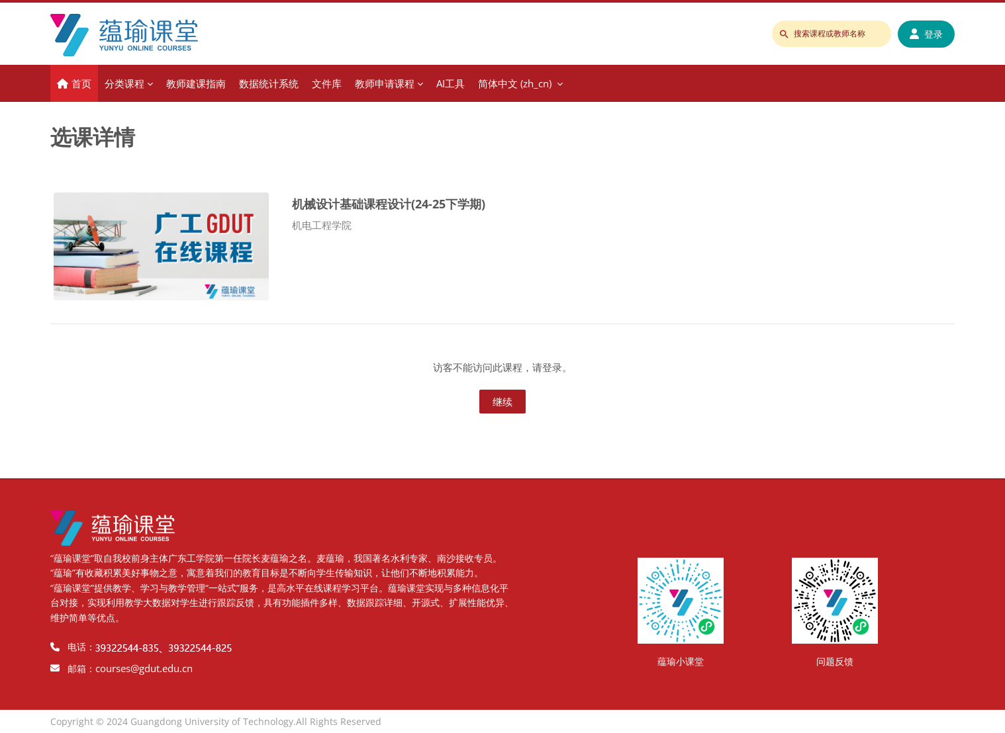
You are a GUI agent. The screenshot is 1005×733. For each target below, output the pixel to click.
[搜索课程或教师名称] (831, 34)
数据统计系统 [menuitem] (269, 83)
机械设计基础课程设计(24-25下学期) (388, 203)
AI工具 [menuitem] (450, 83)
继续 (502, 401)
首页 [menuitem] (81, 83)
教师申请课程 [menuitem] (384, 83)
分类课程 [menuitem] (124, 83)
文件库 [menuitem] (327, 83)
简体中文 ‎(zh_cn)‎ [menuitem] (514, 83)
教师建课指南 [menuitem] (196, 83)
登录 (926, 34)
